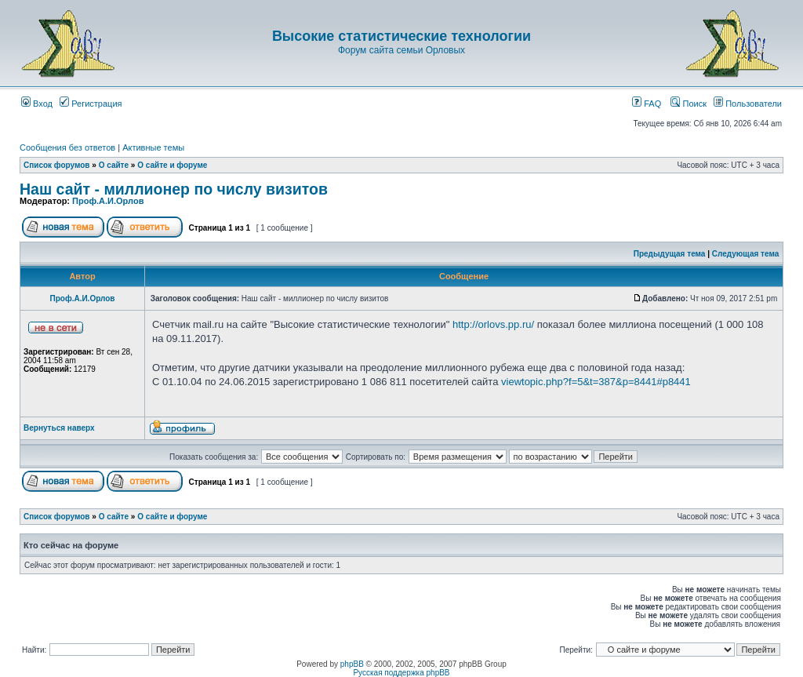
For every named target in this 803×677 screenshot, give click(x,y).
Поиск (688, 103)
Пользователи (748, 103)
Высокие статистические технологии (401, 36)
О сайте (114, 165)
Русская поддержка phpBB (401, 672)
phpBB (352, 664)
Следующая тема (745, 253)
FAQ (646, 103)
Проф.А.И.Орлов (108, 201)
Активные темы (153, 147)
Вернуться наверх (59, 428)
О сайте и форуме (172, 165)
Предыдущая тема (670, 253)
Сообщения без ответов (67, 147)
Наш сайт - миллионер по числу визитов (174, 189)
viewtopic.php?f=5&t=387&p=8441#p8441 (596, 382)
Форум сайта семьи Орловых (401, 50)
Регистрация (91, 103)
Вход (37, 103)
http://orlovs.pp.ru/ (493, 324)
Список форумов (57, 165)
